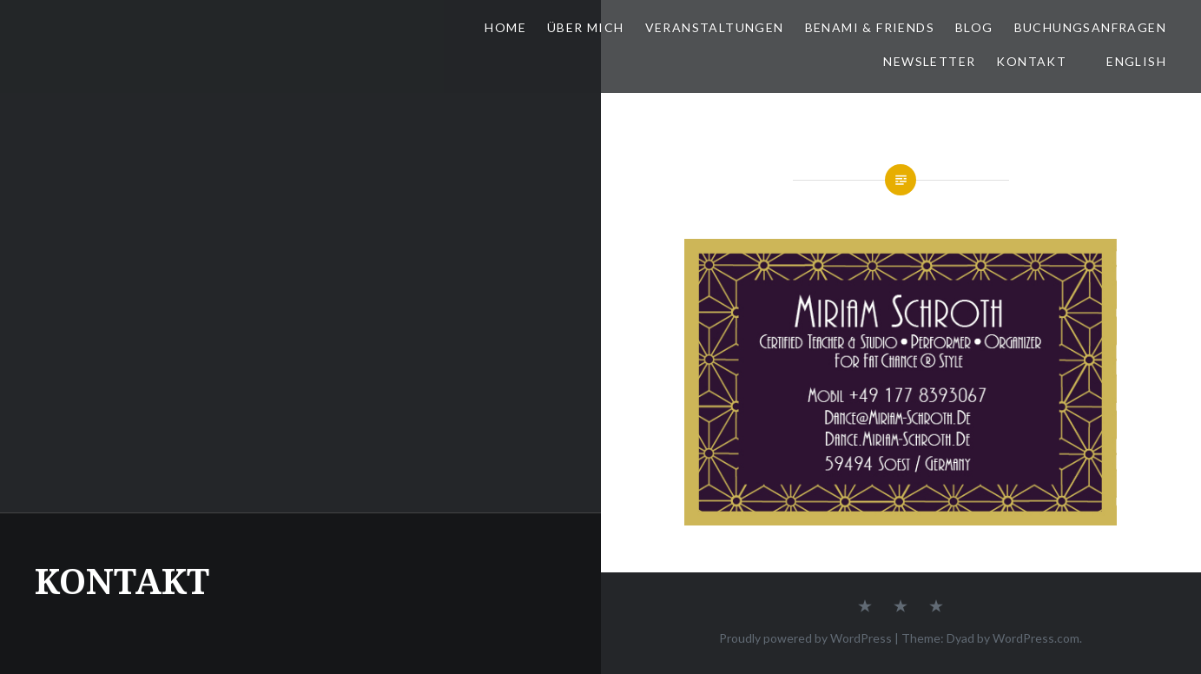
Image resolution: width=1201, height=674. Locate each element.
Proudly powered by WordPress (805, 638)
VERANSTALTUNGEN (714, 27)
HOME (505, 27)
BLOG (974, 27)
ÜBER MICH (585, 27)
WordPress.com (1036, 638)
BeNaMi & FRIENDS (869, 27)
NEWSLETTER (929, 61)
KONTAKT (1031, 61)
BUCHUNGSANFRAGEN (1090, 27)
